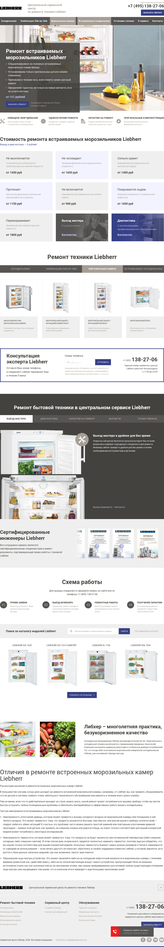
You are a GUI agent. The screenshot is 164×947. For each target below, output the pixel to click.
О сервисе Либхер (53, 908)
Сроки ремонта (147, 419)
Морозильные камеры (10, 916)
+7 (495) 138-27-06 (88, 594)
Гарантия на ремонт (82, 419)
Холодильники (9, 21)
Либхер (21, 940)
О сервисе (143, 21)
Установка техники (124, 21)
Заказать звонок (152, 13)
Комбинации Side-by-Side (34, 21)
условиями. (104, 374)
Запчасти (115, 419)
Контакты (157, 21)
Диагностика (49, 419)
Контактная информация (56, 912)
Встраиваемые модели (10, 920)
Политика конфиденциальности (71, 940)
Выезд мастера (16, 419)
